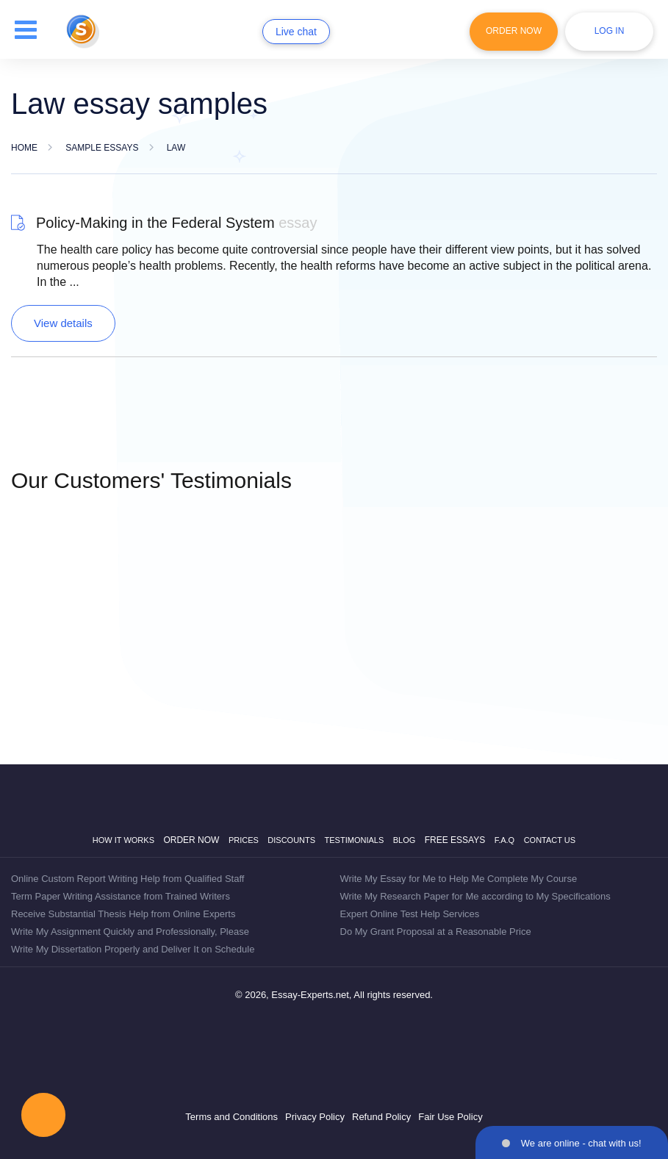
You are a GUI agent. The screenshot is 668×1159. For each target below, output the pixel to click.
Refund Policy (381, 1116)
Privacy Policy (315, 1116)
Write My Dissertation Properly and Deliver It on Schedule (132, 949)
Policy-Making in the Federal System (176, 223)
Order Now (514, 31)
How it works (123, 840)
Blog (404, 840)
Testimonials (354, 840)
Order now (191, 840)
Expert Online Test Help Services (410, 913)
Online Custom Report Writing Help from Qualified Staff (127, 878)
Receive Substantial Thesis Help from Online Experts (123, 913)
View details (63, 323)
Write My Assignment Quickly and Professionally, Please (130, 931)
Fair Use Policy (450, 1116)
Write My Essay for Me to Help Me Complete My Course (459, 878)
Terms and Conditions (231, 1116)
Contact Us (550, 840)
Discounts (291, 840)
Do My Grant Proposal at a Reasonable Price (435, 931)
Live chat (296, 31)
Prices (244, 840)
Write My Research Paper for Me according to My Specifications (475, 896)
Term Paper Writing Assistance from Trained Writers (120, 896)
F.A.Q (505, 840)
